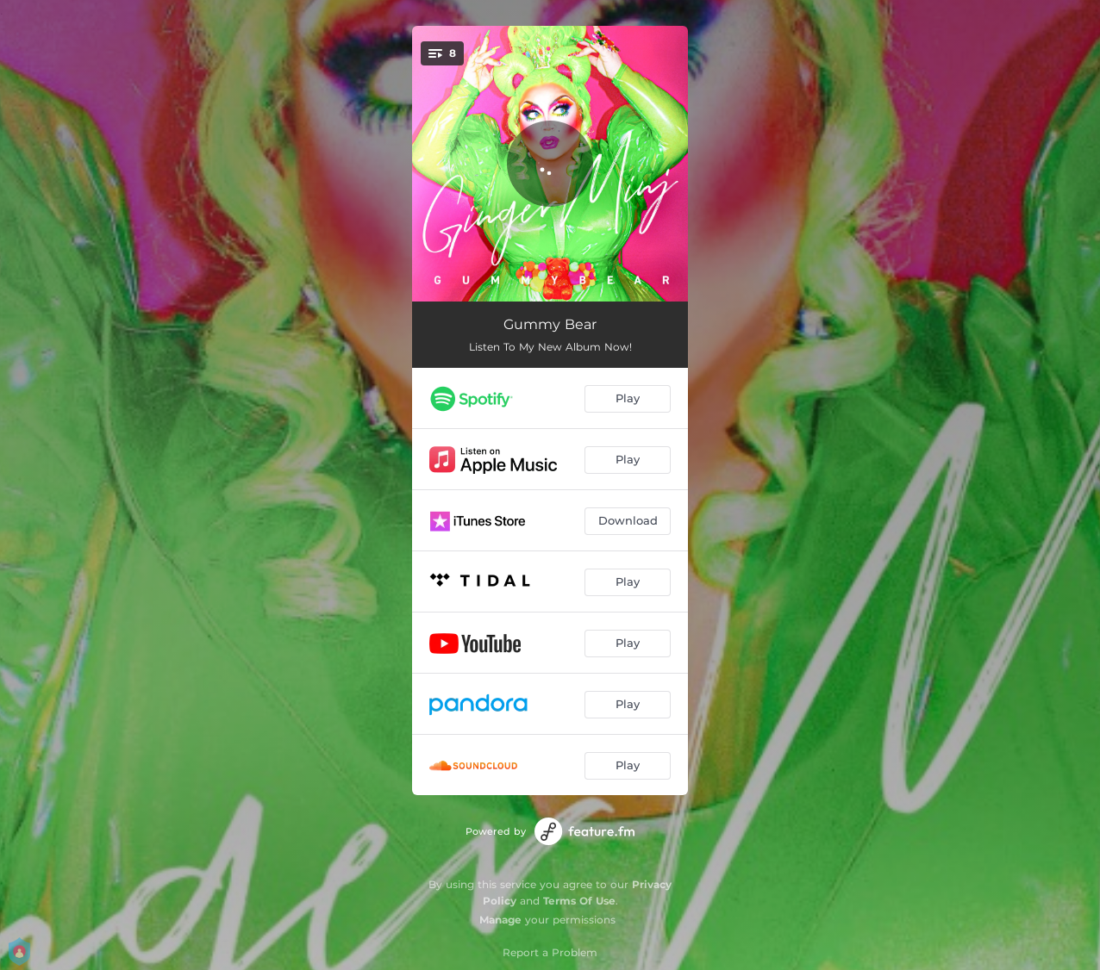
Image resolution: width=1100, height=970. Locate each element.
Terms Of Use (579, 900)
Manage (500, 919)
